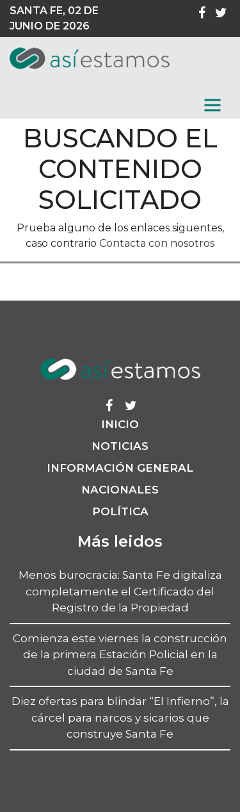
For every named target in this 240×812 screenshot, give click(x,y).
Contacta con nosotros (156, 243)
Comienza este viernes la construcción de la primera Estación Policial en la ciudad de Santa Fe (120, 654)
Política (120, 511)
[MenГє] (212, 105)
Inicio (120, 424)
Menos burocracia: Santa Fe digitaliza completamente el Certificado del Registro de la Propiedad (120, 591)
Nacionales (120, 489)
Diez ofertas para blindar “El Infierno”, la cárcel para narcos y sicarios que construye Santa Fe (120, 717)
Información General (120, 467)
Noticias (120, 446)
